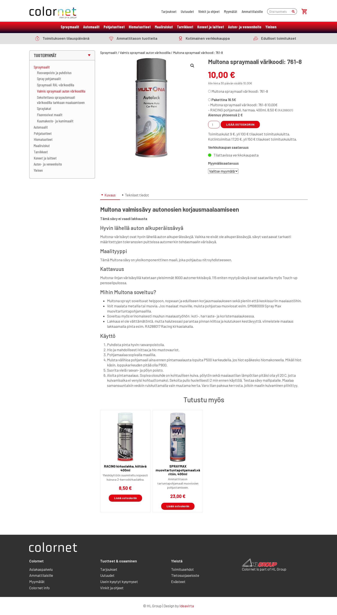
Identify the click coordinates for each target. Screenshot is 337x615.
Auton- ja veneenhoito (244, 26)
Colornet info (39, 588)
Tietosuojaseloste (185, 575)
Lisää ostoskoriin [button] (125, 498)
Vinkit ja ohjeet (209, 11)
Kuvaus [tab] (110, 195)
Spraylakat (44, 108)
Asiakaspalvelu (41, 569)
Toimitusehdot (182, 569)
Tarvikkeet (185, 26)
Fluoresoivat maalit (49, 114)
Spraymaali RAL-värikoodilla (55, 84)
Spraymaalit (70, 26)
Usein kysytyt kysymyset (119, 581)
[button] (192, 66)
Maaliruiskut (164, 26)
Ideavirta (186, 606)
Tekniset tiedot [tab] (137, 195)
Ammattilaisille (252, 11)
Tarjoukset (168, 11)
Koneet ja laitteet (210, 26)
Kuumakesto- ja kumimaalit (55, 120)
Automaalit (91, 26)
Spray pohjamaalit (49, 78)
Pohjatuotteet (114, 26)
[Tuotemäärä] (214, 124)
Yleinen (270, 26)
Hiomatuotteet (140, 26)
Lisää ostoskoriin (240, 124)
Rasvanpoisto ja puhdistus (54, 72)
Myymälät (230, 11)
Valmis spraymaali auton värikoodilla (61, 91)
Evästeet (178, 581)
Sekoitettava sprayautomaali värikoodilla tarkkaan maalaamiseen (61, 100)
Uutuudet (187, 11)
